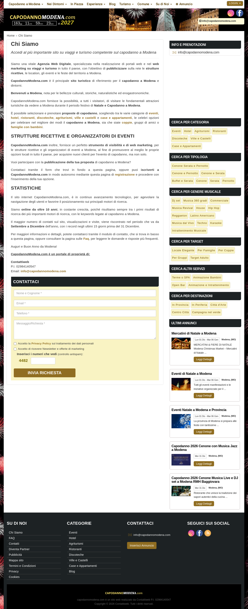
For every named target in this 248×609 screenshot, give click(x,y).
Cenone (201, 180)
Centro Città (180, 312)
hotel (15, 117)
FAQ (12, 538)
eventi (153, 113)
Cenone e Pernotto (185, 173)
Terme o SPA (181, 277)
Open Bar (178, 285)
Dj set (176, 200)
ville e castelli (85, 117)
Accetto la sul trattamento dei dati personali (54, 343)
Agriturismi (202, 131)
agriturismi (64, 117)
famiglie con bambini (27, 127)
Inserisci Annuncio (142, 545)
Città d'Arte (218, 304)
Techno (202, 223)
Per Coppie (226, 250)
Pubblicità (15, 554)
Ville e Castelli (201, 138)
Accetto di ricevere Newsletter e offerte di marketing (49, 348)
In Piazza (77, 4)
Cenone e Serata (213, 173)
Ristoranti (219, 131)
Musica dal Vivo (183, 223)
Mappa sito (16, 560)
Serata (214, 180)
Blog (112, 4)
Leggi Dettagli (204, 359)
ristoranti (28, 117)
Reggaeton (179, 215)
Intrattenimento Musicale (189, 230)
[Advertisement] (205, 86)
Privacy (14, 571)
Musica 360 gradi (195, 200)
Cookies (14, 577)
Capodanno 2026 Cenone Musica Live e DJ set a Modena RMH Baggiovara (205, 479)
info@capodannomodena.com (217, 21)
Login (235, 3)
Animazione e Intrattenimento (209, 285)
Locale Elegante (183, 250)
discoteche (45, 117)
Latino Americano (202, 215)
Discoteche (179, 138)
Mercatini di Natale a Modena (194, 333)
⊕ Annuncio (184, 4)
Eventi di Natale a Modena (192, 373)
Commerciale (219, 200)
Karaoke (216, 223)
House (200, 208)
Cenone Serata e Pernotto (190, 165)
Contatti (14, 543)
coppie (127, 122)
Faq (86, 238)
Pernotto (228, 180)
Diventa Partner (19, 549)
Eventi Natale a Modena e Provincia (199, 410)
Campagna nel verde (206, 312)
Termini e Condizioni (22, 565)
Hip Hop (213, 208)
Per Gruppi (179, 257)
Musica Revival (182, 208)
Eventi (176, 131)
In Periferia (199, 304)
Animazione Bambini (207, 277)
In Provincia (180, 304)
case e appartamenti (116, 117)
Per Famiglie (206, 250)
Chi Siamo (16, 532)
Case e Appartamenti (186, 146)
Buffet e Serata (182, 180)
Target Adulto (199, 257)
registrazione (125, 174)
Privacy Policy (41, 343)
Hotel (187, 131)
